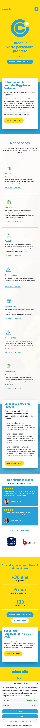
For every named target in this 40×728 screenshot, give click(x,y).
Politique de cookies (12, 725)
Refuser (20, 716)
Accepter (20, 711)
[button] (37, 683)
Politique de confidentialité (25, 725)
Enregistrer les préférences (20, 721)
